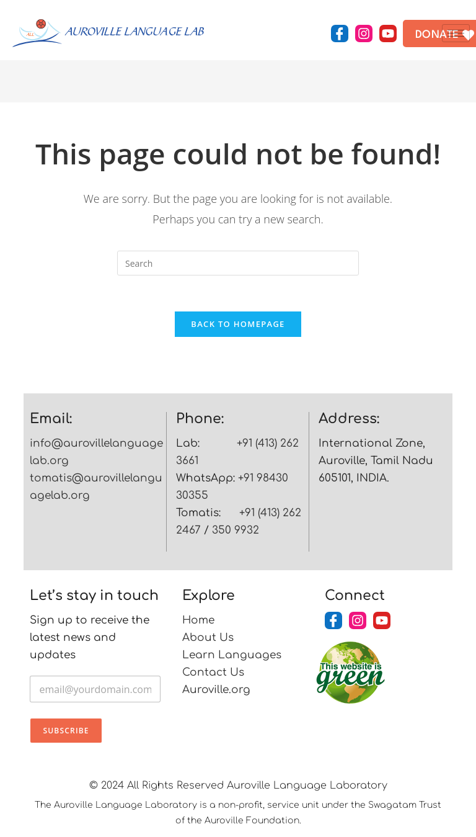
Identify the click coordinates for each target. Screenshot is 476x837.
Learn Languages (231, 657)
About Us (208, 639)
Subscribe (66, 732)
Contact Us (213, 674)
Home (198, 622)
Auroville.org (216, 691)
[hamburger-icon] (456, 33)
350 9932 (235, 532)
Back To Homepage (237, 325)
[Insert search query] (238, 263)
